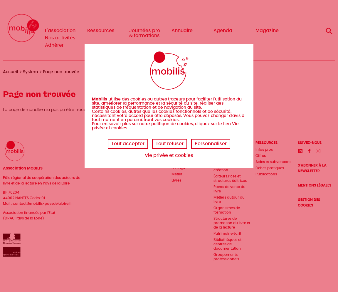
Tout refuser (170, 143)
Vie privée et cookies (169, 155)
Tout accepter (127, 143)
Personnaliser (211, 143)
